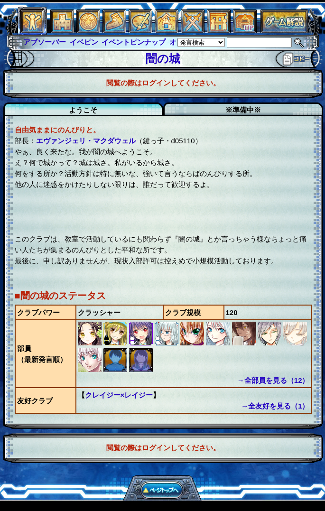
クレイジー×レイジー (119, 395)
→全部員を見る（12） (273, 380)
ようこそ (83, 110)
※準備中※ (243, 110)
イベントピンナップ (134, 42)
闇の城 (163, 58)
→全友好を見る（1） (275, 406)
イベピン (84, 42)
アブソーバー (44, 42)
